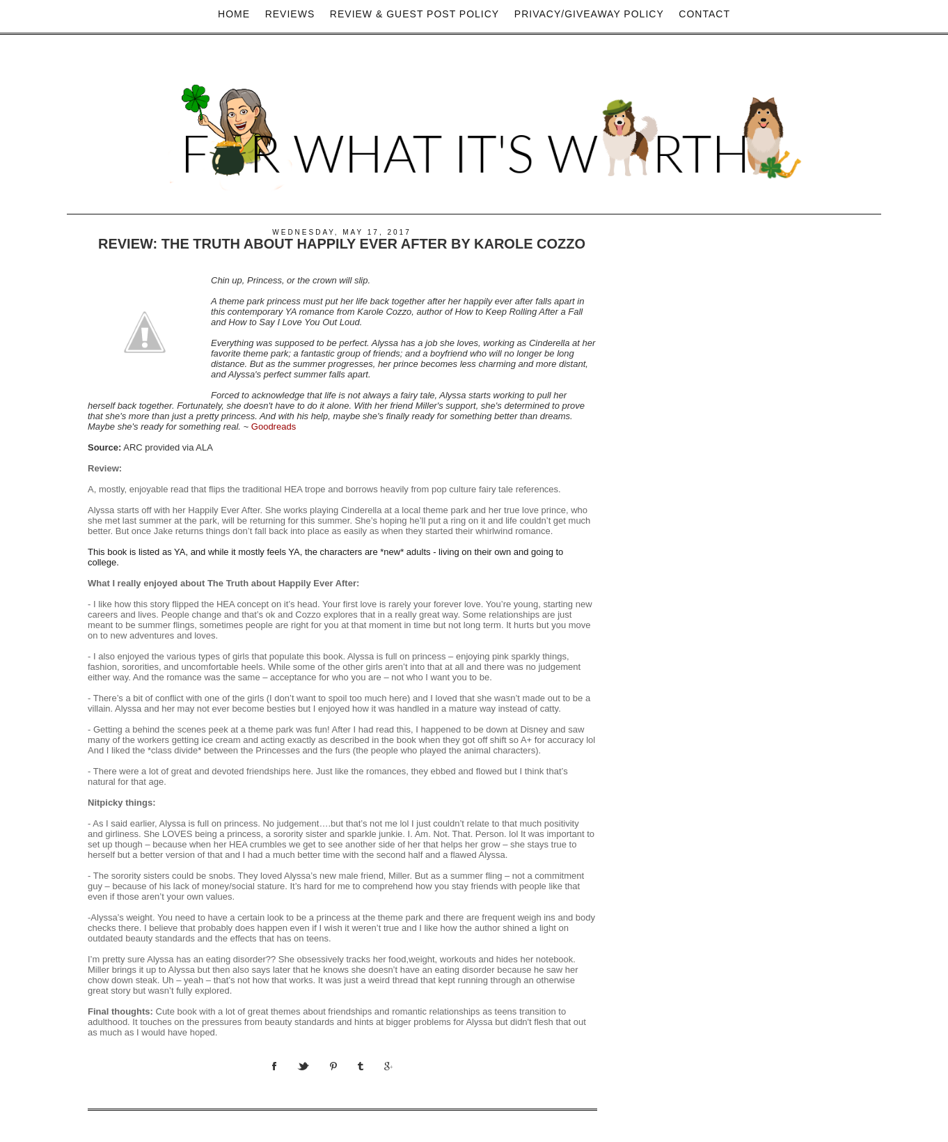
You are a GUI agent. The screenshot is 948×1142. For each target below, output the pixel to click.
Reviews (290, 13)
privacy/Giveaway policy (589, 13)
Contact (704, 13)
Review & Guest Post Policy (414, 13)
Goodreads (273, 426)
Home (234, 13)
